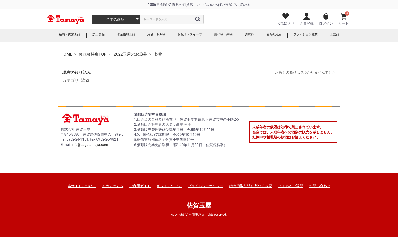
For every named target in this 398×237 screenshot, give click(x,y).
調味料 (254, 36)
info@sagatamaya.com (89, 145)
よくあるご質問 (290, 186)
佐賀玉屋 (199, 205)
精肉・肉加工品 (57, 36)
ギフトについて (169, 186)
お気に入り (285, 19)
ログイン (326, 19)
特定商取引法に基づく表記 (250, 186)
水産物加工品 (118, 36)
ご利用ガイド (140, 186)
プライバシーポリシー (205, 186)
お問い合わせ (319, 186)
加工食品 (89, 36)
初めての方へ (112, 186)
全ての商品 (115, 19)
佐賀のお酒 (281, 36)
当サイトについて (82, 186)
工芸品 (348, 36)
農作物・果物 (226, 36)
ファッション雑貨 (316, 36)
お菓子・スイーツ (189, 36)
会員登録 (307, 19)
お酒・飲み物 (152, 36)
